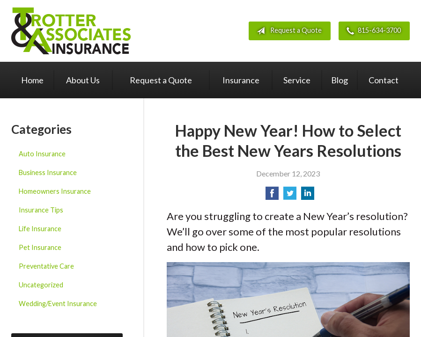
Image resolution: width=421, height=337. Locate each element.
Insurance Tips (41, 210)
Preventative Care (46, 266)
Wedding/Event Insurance (58, 304)
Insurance (240, 80)
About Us (83, 80)
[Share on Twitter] (289, 195)
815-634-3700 (372, 31)
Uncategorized (41, 285)
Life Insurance (40, 229)
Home (32, 80)
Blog (339, 80)
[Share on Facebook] (272, 195)
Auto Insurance (42, 154)
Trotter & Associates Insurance (71, 30)
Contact (384, 80)
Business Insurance (48, 172)
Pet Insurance (40, 247)
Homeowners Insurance (55, 191)
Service (296, 80)
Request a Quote (287, 31)
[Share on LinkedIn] (307, 195)
